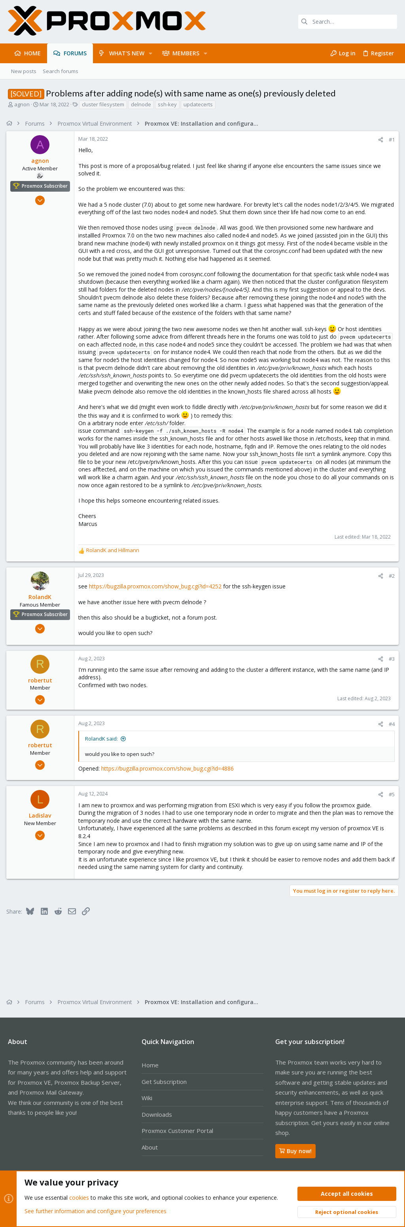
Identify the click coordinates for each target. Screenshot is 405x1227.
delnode (141, 104)
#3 (390, 666)
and (114, 558)
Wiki (147, 1098)
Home (150, 1065)
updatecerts (198, 104)
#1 (390, 139)
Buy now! (295, 1151)
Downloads (157, 1114)
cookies (79, 1198)
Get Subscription (164, 1082)
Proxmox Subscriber (46, 186)
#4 (390, 731)
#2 (390, 583)
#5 (390, 802)
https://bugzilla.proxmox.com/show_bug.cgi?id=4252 (157, 594)
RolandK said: (103, 746)
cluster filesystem (103, 104)
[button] (150, 53)
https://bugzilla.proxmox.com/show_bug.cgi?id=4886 (169, 776)
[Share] (379, 139)
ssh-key (167, 104)
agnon (22, 104)
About (150, 1147)
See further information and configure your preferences (96, 1211)
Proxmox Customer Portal (177, 1131)
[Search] (347, 22)
